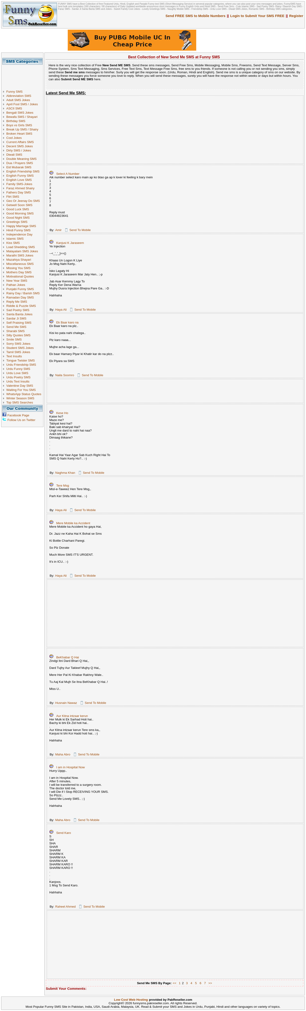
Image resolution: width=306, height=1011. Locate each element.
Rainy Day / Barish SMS (23, 293)
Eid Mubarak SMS (18, 167)
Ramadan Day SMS (20, 297)
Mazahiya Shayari (18, 259)
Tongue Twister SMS (20, 360)
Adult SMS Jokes (18, 100)
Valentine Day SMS (19, 385)
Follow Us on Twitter (21, 420)
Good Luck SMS (17, 209)
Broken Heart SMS (19, 133)
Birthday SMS (15, 121)
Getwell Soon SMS (19, 205)
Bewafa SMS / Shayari (21, 117)
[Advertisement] (24, 75)
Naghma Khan (65, 472)
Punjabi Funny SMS (20, 289)
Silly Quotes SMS (18, 335)
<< (174, 983)
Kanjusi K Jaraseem (70, 243)
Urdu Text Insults (17, 381)
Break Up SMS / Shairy (22, 129)
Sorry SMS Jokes (18, 343)
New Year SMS (16, 280)
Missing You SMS (18, 268)
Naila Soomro (64, 375)
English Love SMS (19, 180)
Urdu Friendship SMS (21, 364)
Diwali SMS (14, 154)
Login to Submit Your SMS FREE (257, 16)
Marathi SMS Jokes (19, 255)
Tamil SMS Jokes (18, 352)
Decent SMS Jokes (19, 146)
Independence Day (19, 234)
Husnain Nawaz (66, 703)
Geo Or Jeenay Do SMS (23, 201)
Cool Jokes (14, 138)
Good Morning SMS (20, 213)
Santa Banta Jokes (19, 314)
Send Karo (63, 833)
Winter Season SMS (20, 398)
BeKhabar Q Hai (67, 657)
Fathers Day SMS (18, 192)
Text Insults (14, 356)
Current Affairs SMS (20, 142)
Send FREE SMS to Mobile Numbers (196, 16)
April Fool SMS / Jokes (22, 104)
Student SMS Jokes (20, 348)
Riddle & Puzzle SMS (21, 306)
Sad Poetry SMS (17, 310)
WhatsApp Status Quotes (23, 394)
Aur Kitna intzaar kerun (72, 716)
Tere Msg (62, 485)
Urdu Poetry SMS (18, 377)
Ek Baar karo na (67, 322)
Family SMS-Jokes (19, 184)
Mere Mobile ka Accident (73, 523)
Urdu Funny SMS (18, 369)
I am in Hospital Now (70, 767)
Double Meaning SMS (21, 159)
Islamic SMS (15, 238)
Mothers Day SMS (19, 272)
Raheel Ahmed (65, 906)
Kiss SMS (13, 243)
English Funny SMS (20, 175)
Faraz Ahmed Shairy (20, 188)
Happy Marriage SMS (21, 226)
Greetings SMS (16, 222)
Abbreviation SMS (18, 96)
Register (296, 16)
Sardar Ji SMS (16, 318)
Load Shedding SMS (20, 247)
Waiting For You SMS (21, 390)
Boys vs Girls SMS (19, 125)
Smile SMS (14, 339)
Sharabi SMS (15, 331)
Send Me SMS (16, 327)
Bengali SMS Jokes (19, 112)
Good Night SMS (18, 217)
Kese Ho (62, 413)
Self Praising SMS (18, 322)
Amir (58, 230)
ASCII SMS (14, 108)
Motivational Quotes (20, 276)
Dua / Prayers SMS (19, 163)
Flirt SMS (12, 196)
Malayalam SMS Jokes (22, 251)
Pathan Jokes (15, 285)
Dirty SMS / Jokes (18, 150)
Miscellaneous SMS (20, 264)
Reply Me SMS (16, 301)
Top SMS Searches (19, 402)
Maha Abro (62, 754)
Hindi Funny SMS (18, 230)
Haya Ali (61, 309)
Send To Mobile (80, 230)
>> (210, 983)
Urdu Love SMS (17, 373)
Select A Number (67, 174)
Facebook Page (18, 415)
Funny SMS (14, 91)
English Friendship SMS (22, 171)
